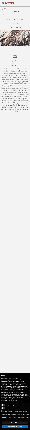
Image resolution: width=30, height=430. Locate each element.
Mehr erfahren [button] (15, 423)
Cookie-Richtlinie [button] (17, 387)
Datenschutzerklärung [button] (6, 381)
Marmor (15, 12)
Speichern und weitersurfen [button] (15, 426)
